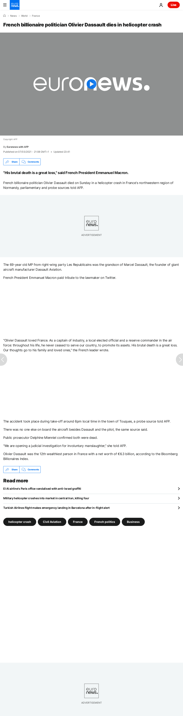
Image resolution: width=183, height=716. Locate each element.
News (13, 16)
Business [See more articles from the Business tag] (133, 521)
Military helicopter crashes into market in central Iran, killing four (46, 498)
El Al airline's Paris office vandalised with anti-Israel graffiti (42, 488)
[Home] (4, 15)
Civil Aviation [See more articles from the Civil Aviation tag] (52, 521)
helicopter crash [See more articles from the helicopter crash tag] (19, 521)
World (24, 16)
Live (173, 5)
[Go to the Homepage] (15, 5)
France (36, 16)
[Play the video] (91, 84)
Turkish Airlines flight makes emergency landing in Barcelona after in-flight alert (56, 507)
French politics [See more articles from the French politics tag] (104, 521)
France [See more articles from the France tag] (78, 521)
